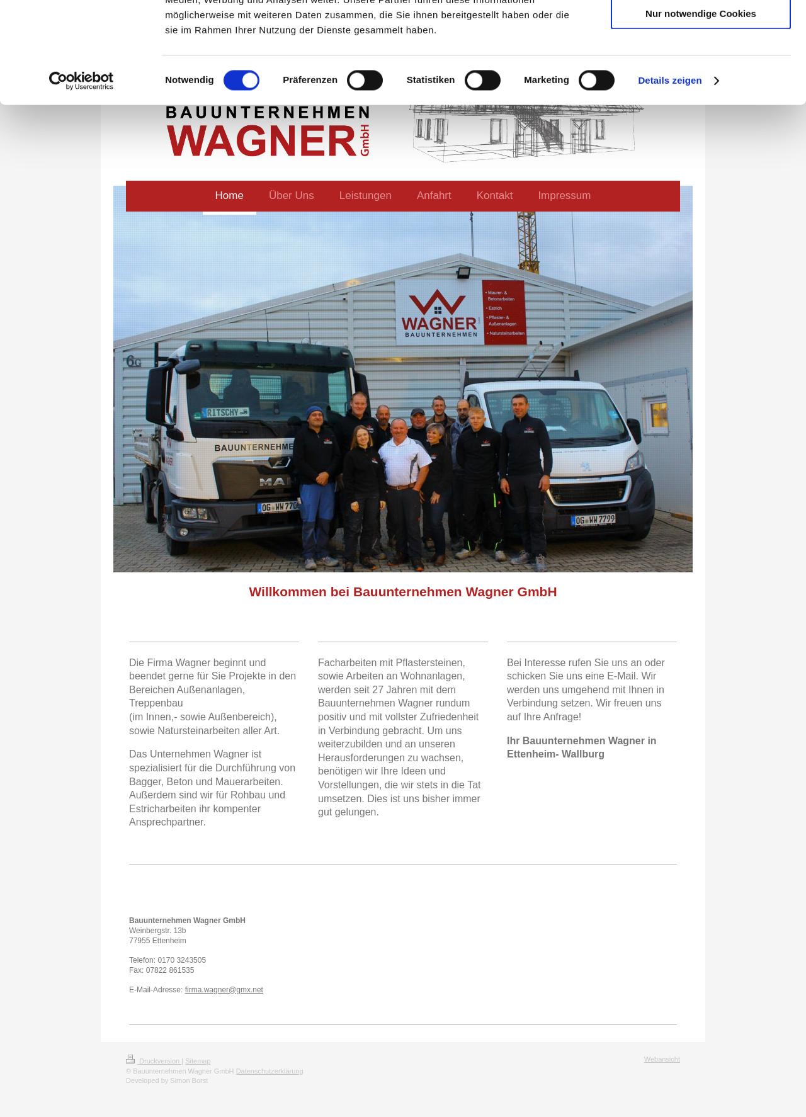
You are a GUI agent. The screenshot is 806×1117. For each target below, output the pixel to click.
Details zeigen (669, 172)
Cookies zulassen (701, 31)
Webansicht (662, 1059)
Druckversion (153, 1061)
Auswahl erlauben (701, 68)
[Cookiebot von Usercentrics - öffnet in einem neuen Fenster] (81, 172)
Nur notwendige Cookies (700, 104)
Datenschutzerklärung (270, 1071)
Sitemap (197, 1061)
